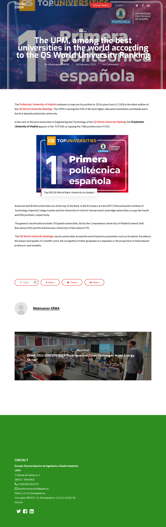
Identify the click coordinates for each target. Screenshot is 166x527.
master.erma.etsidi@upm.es (33, 488)
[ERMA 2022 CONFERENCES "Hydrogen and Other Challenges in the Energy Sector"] (83, 356)
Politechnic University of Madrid (37, 104)
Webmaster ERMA (58, 64)
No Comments (110, 64)
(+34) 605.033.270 (28, 484)
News (83, 31)
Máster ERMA (20, 5)
